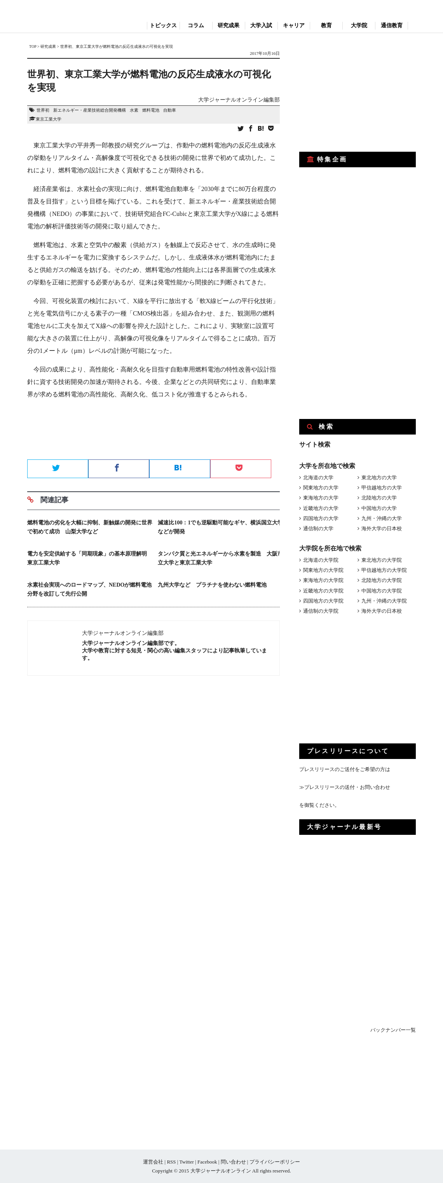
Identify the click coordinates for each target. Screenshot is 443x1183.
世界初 (43, 110)
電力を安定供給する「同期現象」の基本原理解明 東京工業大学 (89, 558)
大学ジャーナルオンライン (220, 1171)
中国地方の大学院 (381, 591)
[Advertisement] (153, 432)
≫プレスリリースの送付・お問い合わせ (344, 787)
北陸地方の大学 (379, 498)
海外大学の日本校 (381, 528)
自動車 (169, 110)
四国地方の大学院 (323, 601)
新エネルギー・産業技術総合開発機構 (89, 110)
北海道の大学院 (320, 560)
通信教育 (392, 25)
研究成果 (228, 25)
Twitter (186, 1162)
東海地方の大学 (320, 498)
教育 (326, 25)
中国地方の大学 (379, 508)
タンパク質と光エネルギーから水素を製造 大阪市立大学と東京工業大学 (220, 558)
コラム (196, 25)
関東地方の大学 (320, 488)
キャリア (294, 25)
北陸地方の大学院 (381, 580)
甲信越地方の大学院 (384, 570)
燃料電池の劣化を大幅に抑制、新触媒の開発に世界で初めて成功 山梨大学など (89, 527)
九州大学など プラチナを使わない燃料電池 (212, 585)
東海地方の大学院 (323, 580)
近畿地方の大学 (320, 508)
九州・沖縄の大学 (381, 518)
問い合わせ (233, 1162)
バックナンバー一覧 (393, 1030)
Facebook (207, 1162)
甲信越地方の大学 (381, 488)
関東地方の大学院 (323, 570)
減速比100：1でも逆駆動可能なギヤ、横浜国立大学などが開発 (220, 527)
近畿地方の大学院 (323, 591)
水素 (134, 110)
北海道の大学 (318, 477)
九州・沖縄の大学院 (384, 601)
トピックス (163, 25)
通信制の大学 (318, 528)
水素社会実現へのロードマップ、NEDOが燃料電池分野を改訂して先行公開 (89, 589)
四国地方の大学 (320, 518)
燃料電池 (150, 110)
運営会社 (153, 1162)
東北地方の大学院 (381, 560)
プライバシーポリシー (274, 1162)
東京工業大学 (48, 119)
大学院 (359, 25)
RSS (171, 1162)
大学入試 (261, 25)
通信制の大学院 (320, 611)
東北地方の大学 (379, 477)
